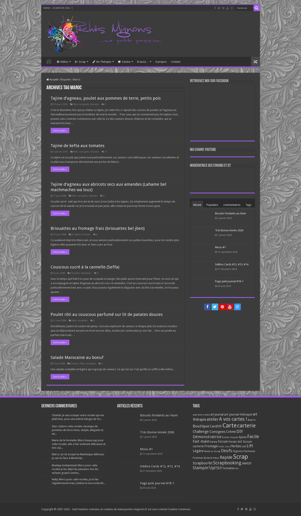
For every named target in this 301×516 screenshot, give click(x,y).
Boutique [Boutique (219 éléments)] (201, 426)
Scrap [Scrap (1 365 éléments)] (240, 456)
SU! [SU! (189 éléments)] (219, 468)
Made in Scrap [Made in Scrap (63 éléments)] (212, 451)
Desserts (75, 273)
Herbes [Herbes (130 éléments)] (235, 446)
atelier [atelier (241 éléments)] (212, 419)
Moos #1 (220, 247)
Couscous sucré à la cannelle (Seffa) (85, 266)
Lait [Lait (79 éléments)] (244, 446)
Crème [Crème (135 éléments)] (231, 432)
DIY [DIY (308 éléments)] (239, 431)
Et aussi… (143, 61)
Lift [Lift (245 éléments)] (250, 446)
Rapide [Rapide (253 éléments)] (226, 457)
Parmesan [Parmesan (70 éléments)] (249, 451)
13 (106, 151)
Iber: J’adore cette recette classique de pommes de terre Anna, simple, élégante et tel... (77, 430)
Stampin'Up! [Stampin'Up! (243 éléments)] (204, 467)
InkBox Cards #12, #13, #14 (231, 264)
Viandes (94, 104)
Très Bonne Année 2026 (229, 230)
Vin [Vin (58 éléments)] (237, 468)
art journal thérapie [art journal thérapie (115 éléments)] (238, 414)
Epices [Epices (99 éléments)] (243, 437)
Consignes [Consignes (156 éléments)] (217, 432)
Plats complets (81, 104)
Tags (248, 204)
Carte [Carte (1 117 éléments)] (229, 425)
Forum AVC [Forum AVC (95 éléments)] (235, 441)
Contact (175, 61)
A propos (161, 61)
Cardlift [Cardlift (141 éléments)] (216, 426)
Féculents (86, 273)
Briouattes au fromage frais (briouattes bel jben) (98, 228)
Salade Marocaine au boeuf (77, 357)
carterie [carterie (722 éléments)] (246, 425)
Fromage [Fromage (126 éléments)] (211, 446)
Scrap (80, 61)
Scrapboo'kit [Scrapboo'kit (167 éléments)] (203, 463)
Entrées (86, 234)
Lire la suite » (60, 130)
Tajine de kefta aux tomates (78, 145)
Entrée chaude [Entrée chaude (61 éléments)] (230, 437)
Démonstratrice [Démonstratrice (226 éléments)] (207, 436)
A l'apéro (76, 234)
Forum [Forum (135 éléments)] (223, 442)
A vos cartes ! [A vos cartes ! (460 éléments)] (233, 419)
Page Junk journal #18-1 (229, 281)
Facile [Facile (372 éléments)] (253, 436)
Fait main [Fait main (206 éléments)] (201, 441)
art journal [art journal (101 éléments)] (216, 414)
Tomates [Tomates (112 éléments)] (228, 468)
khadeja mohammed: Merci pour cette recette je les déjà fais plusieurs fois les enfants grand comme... (75, 469)
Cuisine (124, 61)
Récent (197, 204)
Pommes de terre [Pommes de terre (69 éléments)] (202, 457)
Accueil (48, 61)
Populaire (212, 204)
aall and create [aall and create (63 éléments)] (201, 414)
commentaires (231, 204)
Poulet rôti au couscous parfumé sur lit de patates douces (107, 314)
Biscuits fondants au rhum (230, 213)
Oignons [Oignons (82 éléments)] (238, 451)
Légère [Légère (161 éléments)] (198, 451)
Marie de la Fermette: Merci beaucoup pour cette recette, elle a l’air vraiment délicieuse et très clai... (79, 444)
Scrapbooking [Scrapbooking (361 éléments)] (227, 462)
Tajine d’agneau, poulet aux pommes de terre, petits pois (106, 98)
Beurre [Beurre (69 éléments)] (251, 419)
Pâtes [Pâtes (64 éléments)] (216, 457)
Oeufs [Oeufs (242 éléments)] (226, 450)
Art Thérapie (101, 61)
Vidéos (62, 61)
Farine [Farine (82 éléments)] (213, 441)
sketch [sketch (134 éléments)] (246, 463)
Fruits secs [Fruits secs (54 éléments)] (224, 446)
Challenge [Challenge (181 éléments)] (201, 432)
